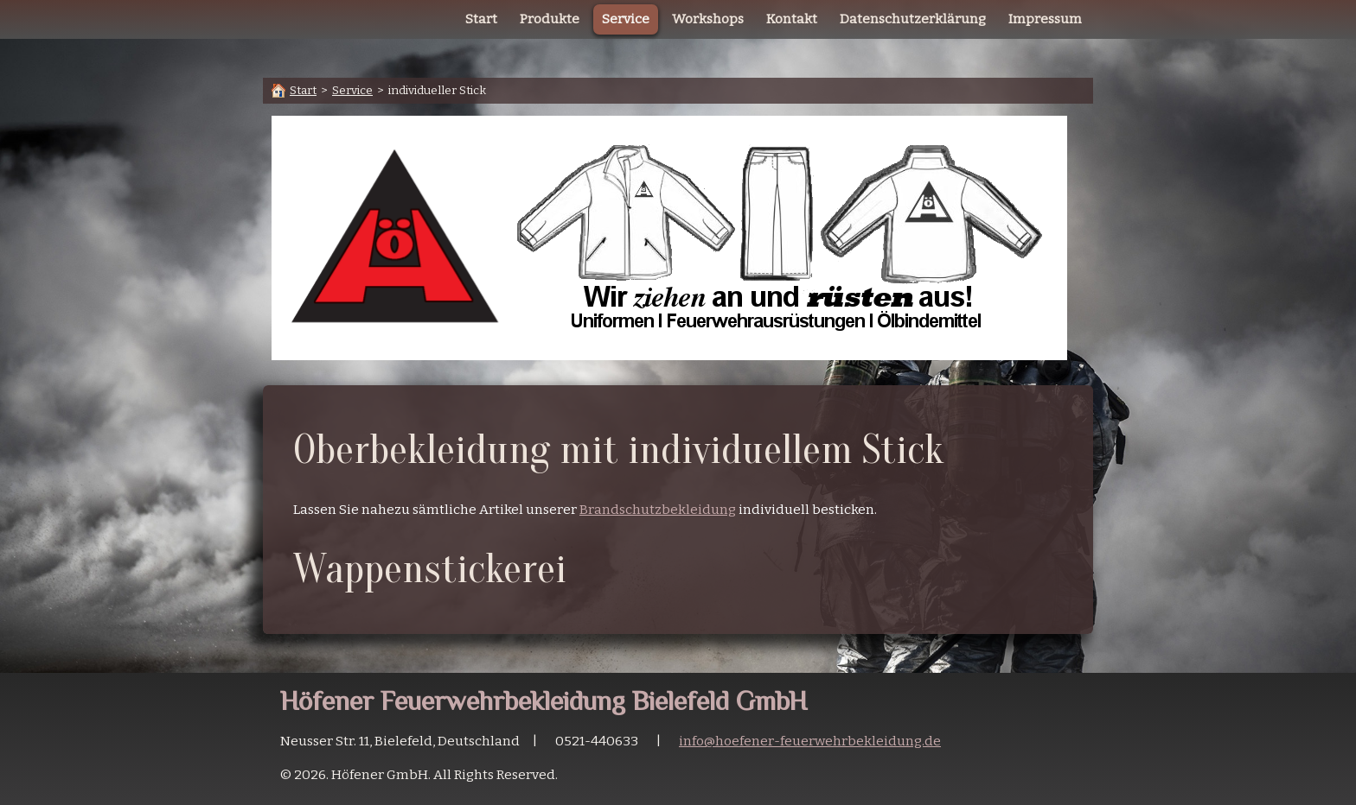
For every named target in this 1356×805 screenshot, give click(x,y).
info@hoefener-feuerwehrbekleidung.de (810, 741)
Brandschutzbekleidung (657, 509)
